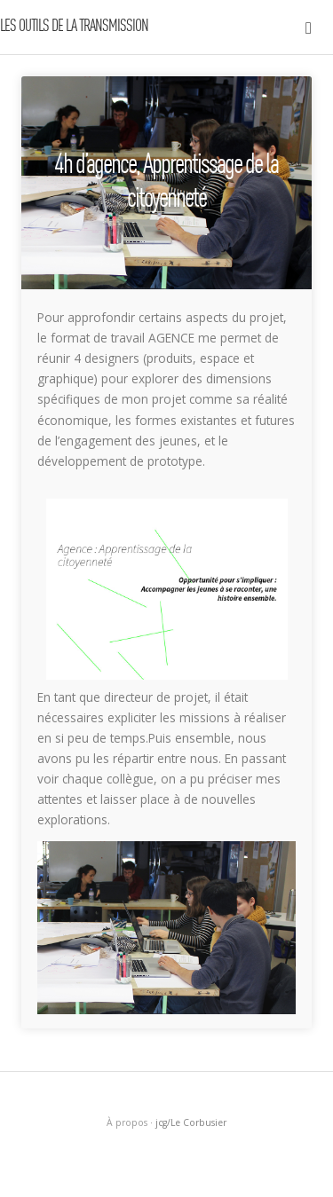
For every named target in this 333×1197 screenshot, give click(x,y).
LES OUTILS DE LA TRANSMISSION (74, 26)
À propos (127, 1122)
